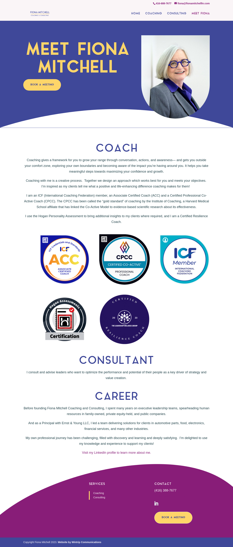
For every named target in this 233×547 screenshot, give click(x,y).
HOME (135, 13)
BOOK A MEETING (42, 84)
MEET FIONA (201, 13)
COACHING (153, 13)
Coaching (98, 493)
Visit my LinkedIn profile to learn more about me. (116, 452)
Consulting (99, 497)
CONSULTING (176, 13)
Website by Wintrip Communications (79, 542)
